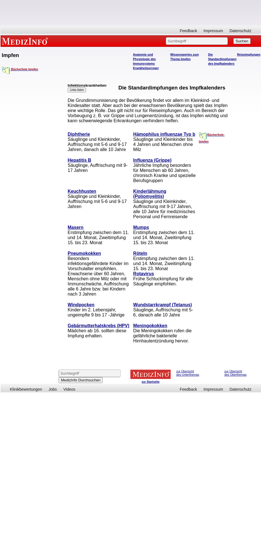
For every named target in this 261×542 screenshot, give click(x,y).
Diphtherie (79, 134)
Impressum (213, 31)
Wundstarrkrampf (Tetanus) (162, 304)
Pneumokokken (84, 253)
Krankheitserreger (146, 68)
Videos (69, 389)
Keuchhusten (82, 191)
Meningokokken (150, 325)
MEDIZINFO (26, 41)
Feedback (188, 31)
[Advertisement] (130, 12)
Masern (75, 227)
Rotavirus (143, 273)
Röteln (140, 253)
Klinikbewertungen (26, 389)
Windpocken (81, 304)
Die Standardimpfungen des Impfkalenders (222, 59)
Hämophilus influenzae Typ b (164, 134)
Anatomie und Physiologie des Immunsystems (144, 59)
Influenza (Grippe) (152, 160)
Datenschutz (240, 31)
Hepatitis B (79, 160)
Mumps (141, 227)
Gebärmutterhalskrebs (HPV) (98, 325)
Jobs (52, 389)
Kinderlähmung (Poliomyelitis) (149, 194)
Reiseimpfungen (248, 54)
